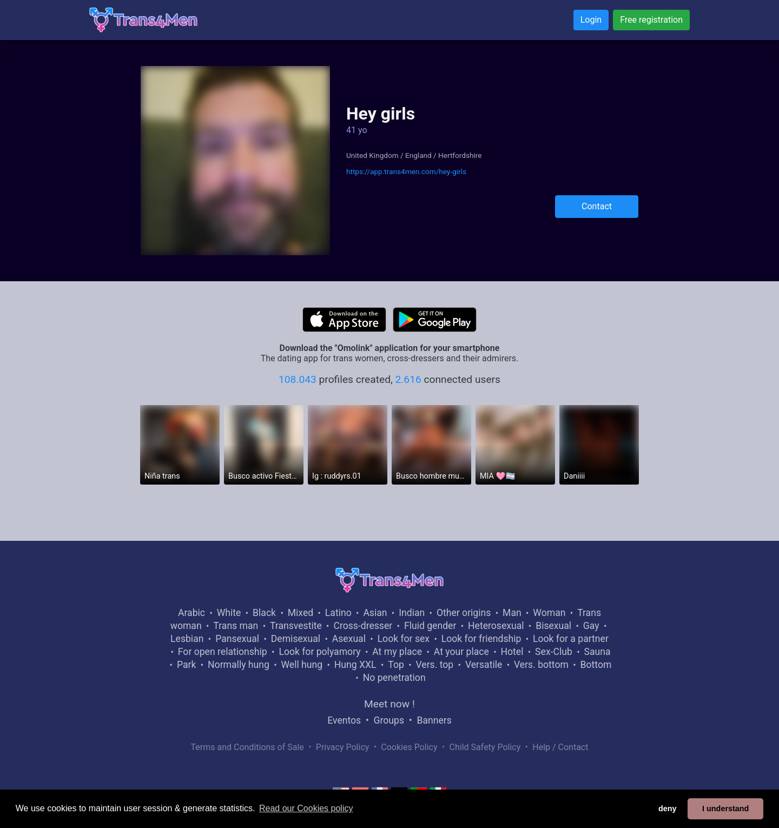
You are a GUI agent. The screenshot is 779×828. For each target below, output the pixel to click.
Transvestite (296, 625)
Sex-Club (553, 651)
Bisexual (553, 625)
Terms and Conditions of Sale (247, 747)
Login (591, 20)
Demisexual (295, 638)
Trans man (235, 625)
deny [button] (667, 808)
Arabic (191, 612)
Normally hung (238, 664)
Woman (549, 612)
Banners (434, 720)
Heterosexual (496, 625)
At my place (397, 651)
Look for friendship (481, 638)
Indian (412, 612)
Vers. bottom (541, 664)
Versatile (483, 664)
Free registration (651, 20)
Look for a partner (571, 638)
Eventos (344, 720)
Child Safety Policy (485, 747)
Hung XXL (355, 664)
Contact (597, 206)
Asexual (349, 638)
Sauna (597, 651)
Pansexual (237, 638)
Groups (389, 720)
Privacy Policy (342, 747)
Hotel (511, 651)
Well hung (302, 664)
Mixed (300, 612)
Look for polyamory (319, 651)
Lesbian (186, 638)
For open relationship (222, 651)
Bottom (596, 664)
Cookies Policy (409, 747)
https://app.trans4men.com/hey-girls (406, 171)
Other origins (464, 612)
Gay (591, 625)
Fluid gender (430, 625)
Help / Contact (560, 747)
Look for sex (404, 638)
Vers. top (434, 664)
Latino (338, 612)
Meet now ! (389, 704)
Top (396, 664)
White (229, 612)
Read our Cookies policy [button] (306, 808)
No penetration (394, 677)
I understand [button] (725, 808)
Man (512, 612)
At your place (461, 651)
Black (264, 612)
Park (186, 664)
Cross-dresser (362, 625)
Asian (375, 612)
